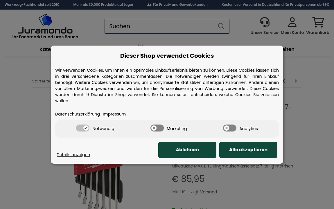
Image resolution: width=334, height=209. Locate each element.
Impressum (114, 114)
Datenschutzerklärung (77, 114)
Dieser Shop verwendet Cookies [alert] (167, 56)
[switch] (82, 128)
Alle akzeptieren (248, 149)
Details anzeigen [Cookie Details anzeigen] (73, 155)
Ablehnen (187, 149)
